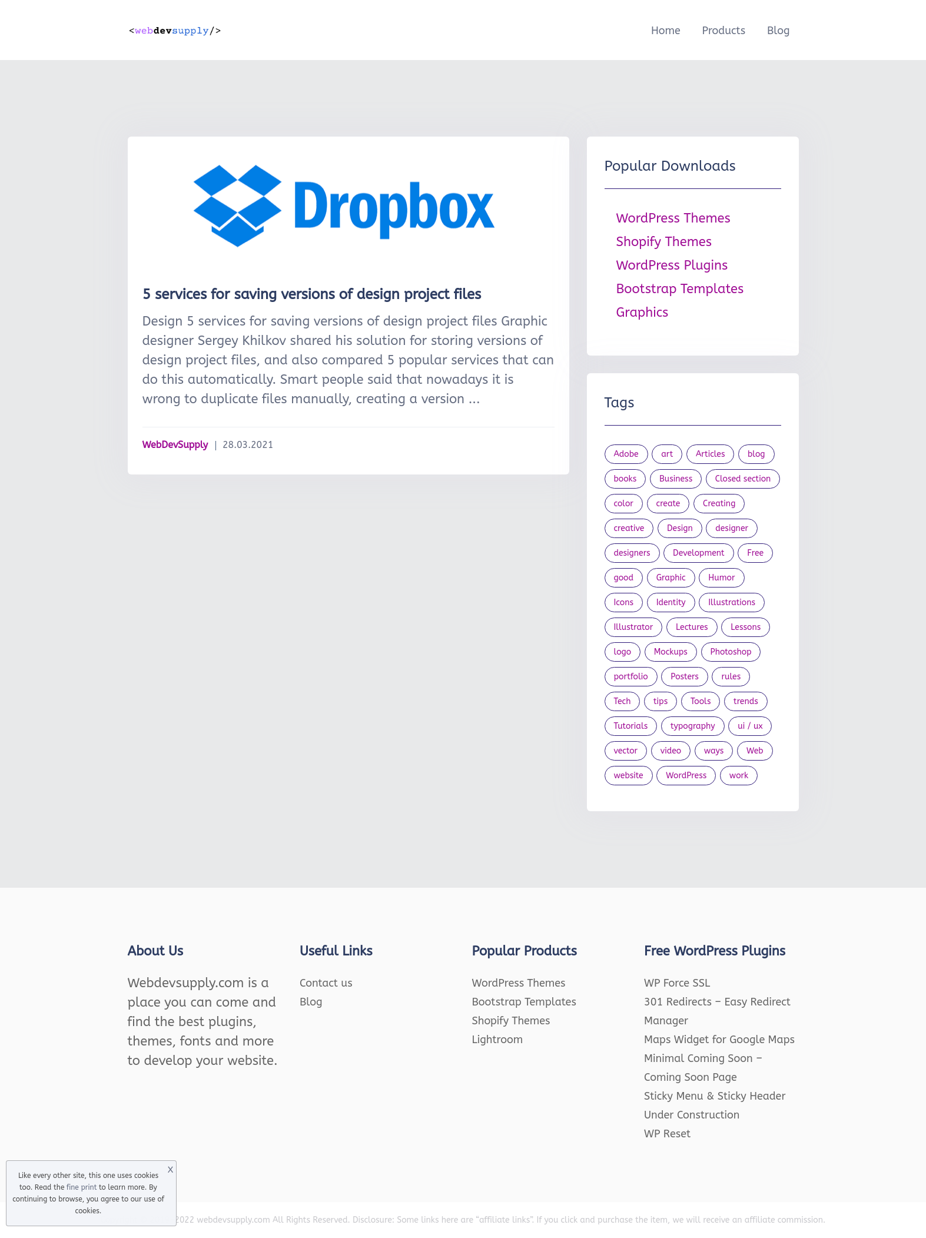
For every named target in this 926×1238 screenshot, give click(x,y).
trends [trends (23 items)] (746, 701)
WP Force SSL (677, 983)
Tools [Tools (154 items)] (701, 701)
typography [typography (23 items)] (693, 726)
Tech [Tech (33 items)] (622, 701)
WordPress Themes (673, 218)
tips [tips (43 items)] (660, 701)
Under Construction (692, 1114)
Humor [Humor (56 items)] (721, 578)
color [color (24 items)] (623, 504)
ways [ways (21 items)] (714, 751)
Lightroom (497, 1039)
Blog (778, 30)
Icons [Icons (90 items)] (624, 603)
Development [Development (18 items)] (699, 553)
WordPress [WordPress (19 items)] (686, 776)
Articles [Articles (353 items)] (710, 454)
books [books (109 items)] (625, 479)
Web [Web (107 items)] (755, 751)
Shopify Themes (664, 242)
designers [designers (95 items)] (632, 553)
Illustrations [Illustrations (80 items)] (731, 603)
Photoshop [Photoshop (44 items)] (731, 652)
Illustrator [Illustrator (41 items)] (633, 627)
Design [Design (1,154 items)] (680, 528)
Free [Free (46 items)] (755, 553)
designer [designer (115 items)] (731, 528)
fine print (82, 1187)
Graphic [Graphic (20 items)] (671, 578)
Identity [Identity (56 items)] (671, 603)
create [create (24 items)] (668, 504)
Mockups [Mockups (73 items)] (671, 652)
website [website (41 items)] (628, 776)
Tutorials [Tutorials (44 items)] (631, 726)
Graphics (642, 312)
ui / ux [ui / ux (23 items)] (750, 726)
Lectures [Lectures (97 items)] (692, 627)
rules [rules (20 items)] (731, 677)
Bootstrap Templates (680, 289)
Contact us (326, 983)
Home (666, 30)
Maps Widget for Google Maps (719, 1039)
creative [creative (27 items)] (629, 528)
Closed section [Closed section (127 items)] (743, 479)
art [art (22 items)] (667, 454)
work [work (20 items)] (738, 776)
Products (723, 30)
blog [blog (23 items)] (756, 454)
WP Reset (667, 1133)
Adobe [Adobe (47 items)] (626, 454)
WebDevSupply (175, 444)
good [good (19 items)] (624, 578)
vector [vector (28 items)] (626, 751)
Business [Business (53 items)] (675, 479)
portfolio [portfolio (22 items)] (631, 677)
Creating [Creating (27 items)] (719, 504)
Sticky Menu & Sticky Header (715, 1096)
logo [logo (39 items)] (623, 652)
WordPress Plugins (672, 265)
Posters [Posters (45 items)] (685, 677)
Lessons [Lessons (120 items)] (746, 627)
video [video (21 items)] (671, 751)
